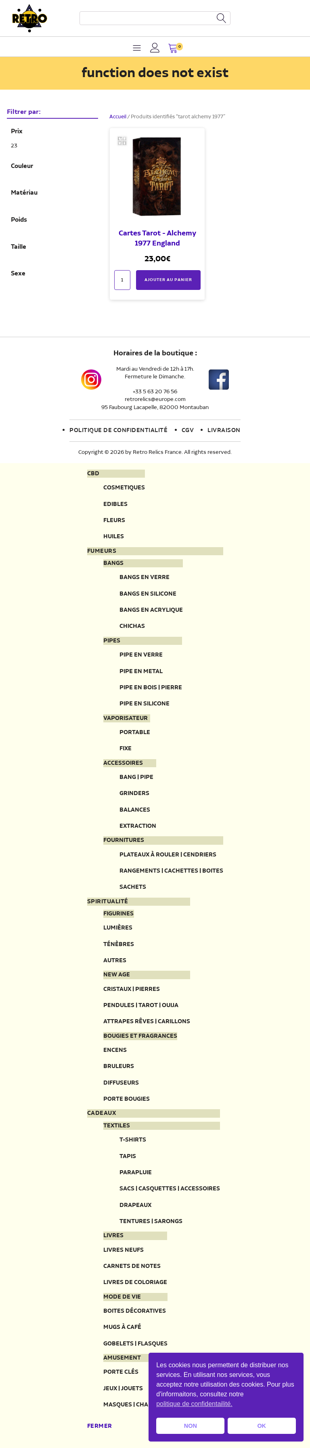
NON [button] (190, 1426)
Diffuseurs (121, 1083)
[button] (173, 49)
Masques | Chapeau (133, 1404)
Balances (134, 810)
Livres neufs (123, 1250)
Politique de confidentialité (118, 430)
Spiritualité (107, 902)
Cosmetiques (124, 487)
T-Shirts (132, 1139)
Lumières (117, 927)
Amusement (122, 1358)
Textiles (116, 1126)
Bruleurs (118, 1066)
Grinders (134, 793)
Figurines (118, 914)
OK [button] (261, 1426)
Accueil (117, 117)
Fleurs (114, 520)
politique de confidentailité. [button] (194, 1403)
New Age (116, 975)
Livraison (224, 430)
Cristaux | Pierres (131, 989)
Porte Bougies (126, 1099)
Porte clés (120, 1372)
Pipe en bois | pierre (150, 687)
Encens (115, 1050)
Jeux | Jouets (123, 1388)
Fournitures (123, 840)
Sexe (18, 273)
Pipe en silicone (144, 703)
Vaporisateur (125, 718)
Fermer (99, 1426)
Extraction (137, 826)
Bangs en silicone (147, 594)
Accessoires (123, 763)
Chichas (132, 626)
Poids (19, 220)
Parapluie (135, 1172)
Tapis (127, 1156)
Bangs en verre (144, 577)
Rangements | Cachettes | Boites (171, 871)
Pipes (111, 641)
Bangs (113, 563)
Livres (113, 1236)
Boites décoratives (134, 1311)
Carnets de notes (132, 1266)
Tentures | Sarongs (150, 1221)
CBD (93, 474)
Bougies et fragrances (140, 1036)
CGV (188, 430)
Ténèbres (118, 944)
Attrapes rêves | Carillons (146, 1021)
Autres (114, 960)
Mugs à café (122, 1327)
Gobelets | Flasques (135, 1343)
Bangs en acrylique (151, 610)
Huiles (113, 536)
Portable (134, 732)
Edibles (115, 504)
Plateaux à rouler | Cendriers (167, 854)
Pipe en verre (141, 655)
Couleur (22, 166)
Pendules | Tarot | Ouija (140, 1005)
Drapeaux (135, 1205)
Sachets (132, 887)
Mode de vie (122, 1297)
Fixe (125, 748)
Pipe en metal (141, 671)
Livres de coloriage (135, 1282)
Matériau (24, 193)
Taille (18, 247)
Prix (17, 131)
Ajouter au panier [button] (168, 280)
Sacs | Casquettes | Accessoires (169, 1188)
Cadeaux (101, 1113)
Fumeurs (102, 551)
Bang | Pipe (136, 777)
